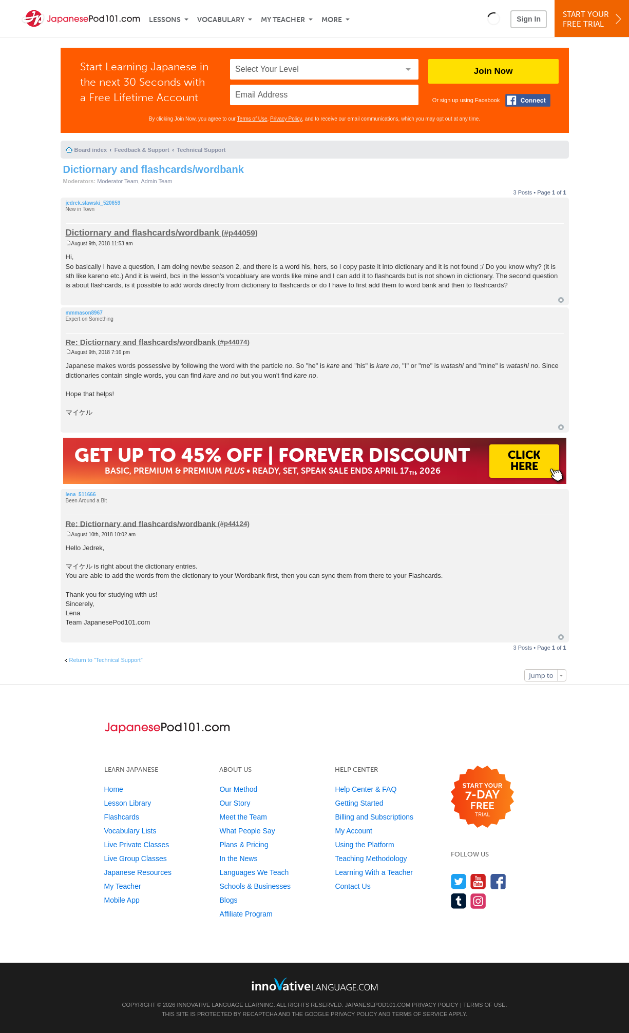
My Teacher (283, 19)
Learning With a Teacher (374, 872)
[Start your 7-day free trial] (482, 797)
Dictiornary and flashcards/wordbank (153, 169)
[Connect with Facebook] (527, 100)
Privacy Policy (286, 119)
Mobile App (122, 900)
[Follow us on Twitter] (459, 881)
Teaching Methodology (371, 858)
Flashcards (121, 817)
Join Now (493, 71)
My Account (353, 831)
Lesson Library (127, 803)
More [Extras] (331, 19)
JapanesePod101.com (378, 1005)
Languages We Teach (254, 872)
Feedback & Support (142, 150)
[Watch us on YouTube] (478, 881)
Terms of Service (419, 1014)
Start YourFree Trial (593, 19)
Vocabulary (220, 19)
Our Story (234, 803)
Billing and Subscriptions (374, 817)
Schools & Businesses (255, 886)
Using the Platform (364, 845)
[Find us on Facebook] (498, 881)
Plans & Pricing (243, 845)
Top (561, 300)
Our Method (238, 789)
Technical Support (201, 150)
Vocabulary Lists (130, 831)
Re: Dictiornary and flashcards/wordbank (141, 341)
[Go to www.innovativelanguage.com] (315, 984)
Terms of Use (252, 119)
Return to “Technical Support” (106, 660)
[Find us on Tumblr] (459, 901)
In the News (238, 858)
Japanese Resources (138, 872)
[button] (493, 18)
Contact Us (352, 886)
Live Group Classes (135, 858)
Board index (90, 150)
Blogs (228, 900)
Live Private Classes (136, 845)
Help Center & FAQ (365, 789)
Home (113, 789)
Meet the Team (242, 817)
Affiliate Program (245, 914)
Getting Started (359, 803)
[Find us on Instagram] (478, 901)
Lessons (165, 19)
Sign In (529, 19)
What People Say (247, 831)
